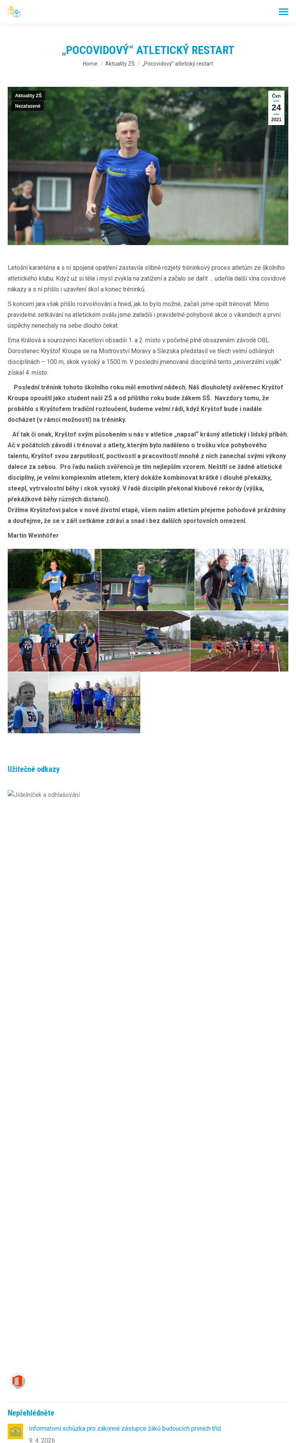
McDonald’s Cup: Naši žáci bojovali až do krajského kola (103, 947)
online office (50, 1192)
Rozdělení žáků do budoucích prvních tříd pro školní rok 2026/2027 (119, 863)
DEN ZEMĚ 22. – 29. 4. (59, 1002)
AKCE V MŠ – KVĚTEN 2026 (67, 1058)
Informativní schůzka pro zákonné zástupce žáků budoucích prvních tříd (125, 835)
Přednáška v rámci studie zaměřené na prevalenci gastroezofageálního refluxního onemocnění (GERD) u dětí (155, 1091)
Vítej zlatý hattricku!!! (57, 1030)
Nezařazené (27, 106)
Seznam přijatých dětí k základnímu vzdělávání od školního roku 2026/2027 (129, 919)
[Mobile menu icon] (283, 11)
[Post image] (15, 838)
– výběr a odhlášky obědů (60, 1182)
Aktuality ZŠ (28, 95)
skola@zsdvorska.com (89, 1322)
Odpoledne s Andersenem (64, 891)
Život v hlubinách (51, 974)
